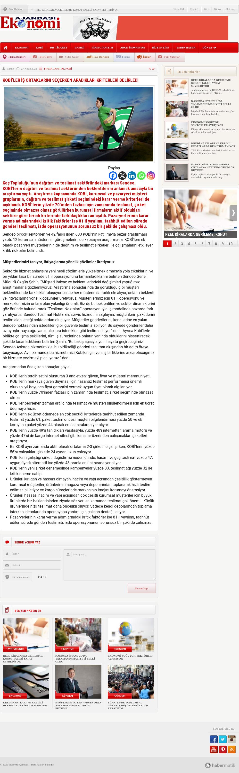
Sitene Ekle (179, 9)
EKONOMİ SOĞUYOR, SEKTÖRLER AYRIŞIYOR (207, 124)
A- (150, 68)
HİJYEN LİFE (160, 47)
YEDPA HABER (185, 47)
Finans (126, 56)
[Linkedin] (132, 175)
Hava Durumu (100, 56)
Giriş (206, 9)
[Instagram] (151, 175)
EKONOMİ (22, 47)
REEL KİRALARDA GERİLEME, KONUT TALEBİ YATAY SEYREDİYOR (76, 9)
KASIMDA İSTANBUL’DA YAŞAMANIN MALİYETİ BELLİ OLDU (75, 658)
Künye (217, 9)
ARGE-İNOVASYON (132, 47)
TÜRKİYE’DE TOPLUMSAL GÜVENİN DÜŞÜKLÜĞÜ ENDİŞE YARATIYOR (128, 705)
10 (230, 244)
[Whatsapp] (141, 175)
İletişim (230, 9)
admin (10, 68)
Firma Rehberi (16, 56)
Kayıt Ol (194, 9)
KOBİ (39, 47)
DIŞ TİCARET (58, 47)
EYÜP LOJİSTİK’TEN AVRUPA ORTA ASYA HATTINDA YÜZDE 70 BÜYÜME (78, 705)
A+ (154, 68)
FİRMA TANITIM (102, 47)
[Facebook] (113, 175)
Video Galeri (72, 56)
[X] (122, 175)
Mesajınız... (110, 565)
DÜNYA (209, 47)
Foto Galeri (45, 56)
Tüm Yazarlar (172, 56)
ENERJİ (79, 47)
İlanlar (147, 56)
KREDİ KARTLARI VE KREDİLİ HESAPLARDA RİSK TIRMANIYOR (25, 704)
